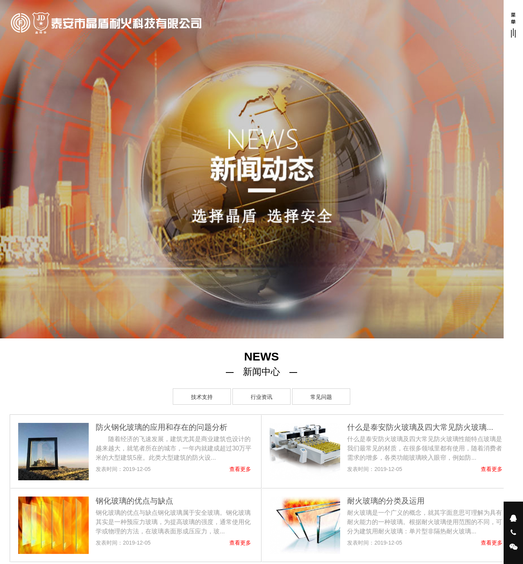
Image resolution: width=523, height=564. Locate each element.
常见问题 (321, 397)
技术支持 (202, 397)
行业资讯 (261, 397)
